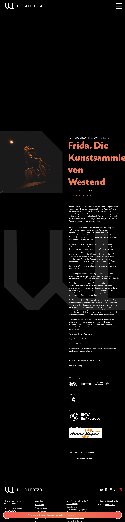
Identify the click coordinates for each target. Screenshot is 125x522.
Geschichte (39, 504)
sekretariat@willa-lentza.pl (14, 508)
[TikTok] (115, 491)
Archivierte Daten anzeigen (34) (81, 195)
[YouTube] (101, 491)
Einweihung (39, 501)
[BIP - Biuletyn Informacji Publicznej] (120, 491)
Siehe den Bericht (84, 458)
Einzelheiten (75, 515)
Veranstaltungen (78, 138)
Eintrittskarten (40, 518)
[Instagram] (111, 491)
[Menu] (119, 6)
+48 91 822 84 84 (10, 511)
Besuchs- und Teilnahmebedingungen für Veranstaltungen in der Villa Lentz (77, 510)
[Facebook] (106, 491)
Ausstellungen (40, 511)
